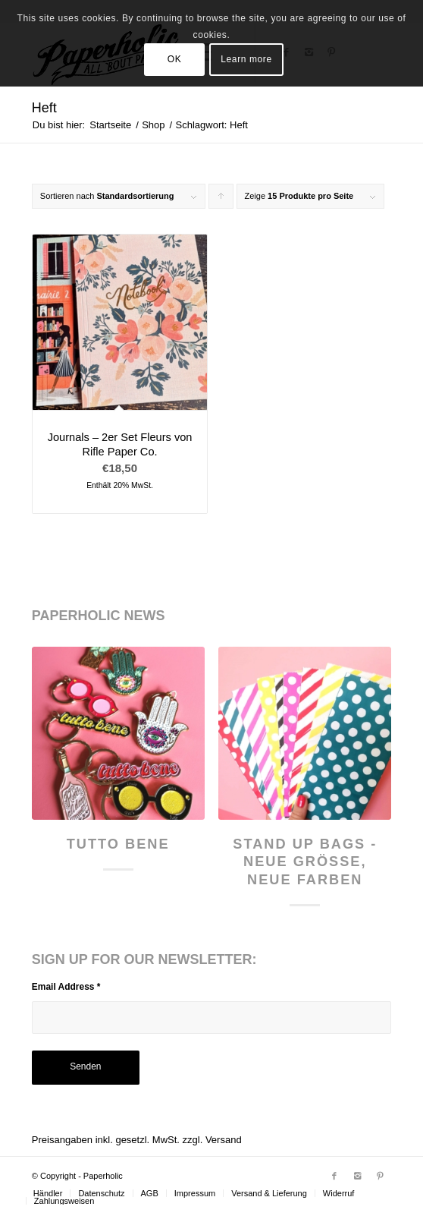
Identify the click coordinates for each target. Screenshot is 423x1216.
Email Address (66, 986)
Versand (223, 1139)
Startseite (110, 125)
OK (175, 59)
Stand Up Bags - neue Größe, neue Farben (305, 861)
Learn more (246, 59)
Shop (153, 125)
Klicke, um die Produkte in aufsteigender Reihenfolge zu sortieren (221, 200)
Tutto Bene (118, 844)
